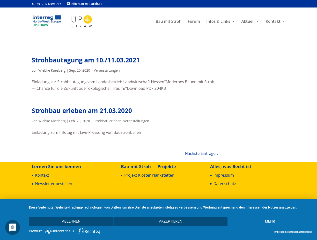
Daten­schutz (225, 183)
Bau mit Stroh (168, 22)
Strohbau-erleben (107, 121)
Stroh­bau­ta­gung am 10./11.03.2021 (86, 60)
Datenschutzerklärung (300, 232)
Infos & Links (218, 22)
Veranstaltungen (107, 70)
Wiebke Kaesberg (52, 70)
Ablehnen (71, 221)
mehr (270, 221)
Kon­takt (273, 22)
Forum (194, 22)
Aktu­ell (247, 22)
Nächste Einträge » (202, 153)
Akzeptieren (170, 221)
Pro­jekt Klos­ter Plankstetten (149, 175)
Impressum (280, 232)
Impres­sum (224, 175)
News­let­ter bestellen (53, 183)
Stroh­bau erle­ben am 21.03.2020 (82, 110)
